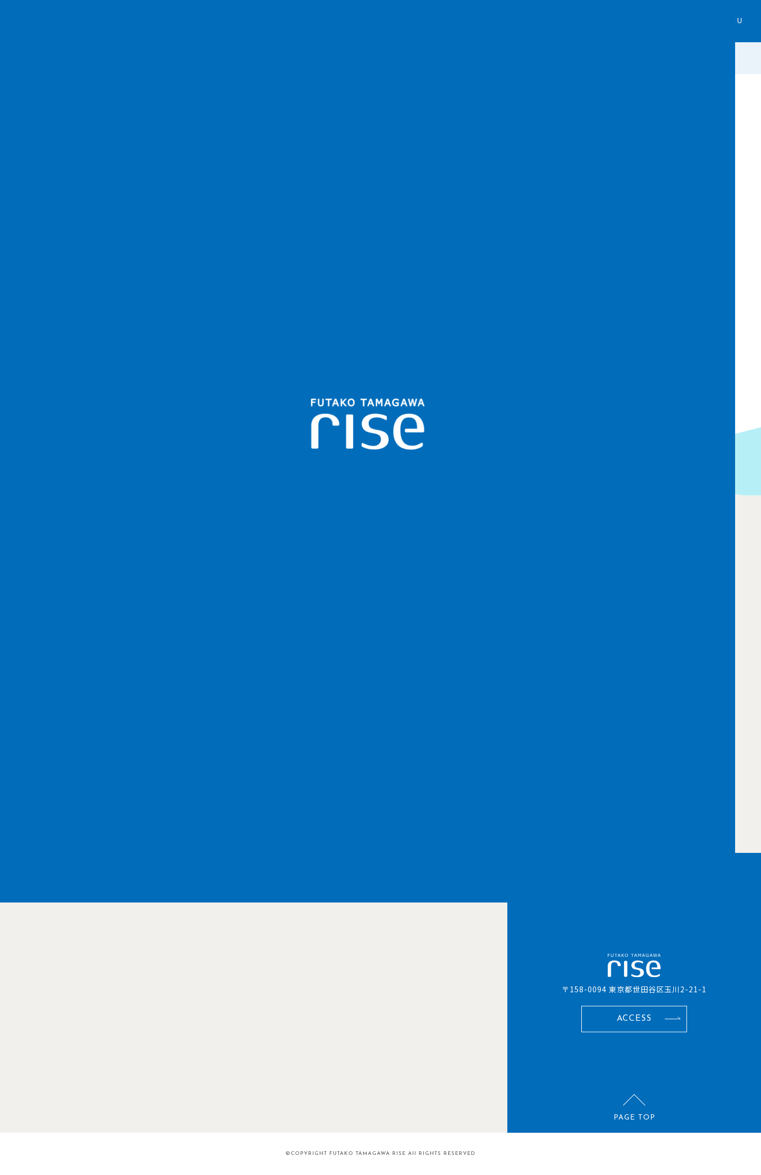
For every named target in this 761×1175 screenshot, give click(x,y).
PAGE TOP (634, 1117)
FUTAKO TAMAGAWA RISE (367, 1154)
